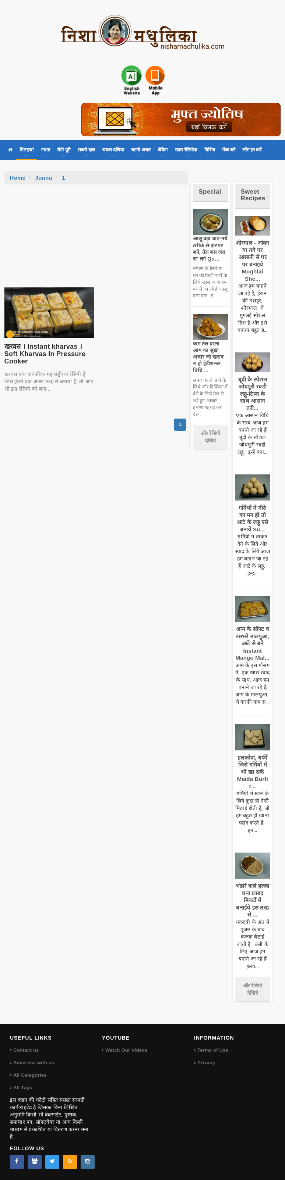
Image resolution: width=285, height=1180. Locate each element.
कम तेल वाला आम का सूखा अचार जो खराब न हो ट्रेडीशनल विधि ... (208, 357)
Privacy (206, 1062)
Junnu (43, 178)
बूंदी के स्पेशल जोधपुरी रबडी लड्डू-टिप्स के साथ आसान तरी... (252, 393)
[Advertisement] (96, 240)
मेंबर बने (228, 150)
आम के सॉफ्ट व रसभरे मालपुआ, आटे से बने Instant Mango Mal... (252, 643)
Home (18, 178)
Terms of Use (212, 1050)
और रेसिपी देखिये (210, 437)
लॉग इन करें (251, 150)
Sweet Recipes (252, 195)
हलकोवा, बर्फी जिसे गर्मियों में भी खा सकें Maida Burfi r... (252, 771)
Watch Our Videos (126, 1050)
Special (209, 191)
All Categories (29, 1075)
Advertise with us (33, 1062)
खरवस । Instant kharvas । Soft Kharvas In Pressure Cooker (45, 354)
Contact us (26, 1050)
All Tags (22, 1087)
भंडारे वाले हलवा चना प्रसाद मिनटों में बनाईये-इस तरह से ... (253, 900)
